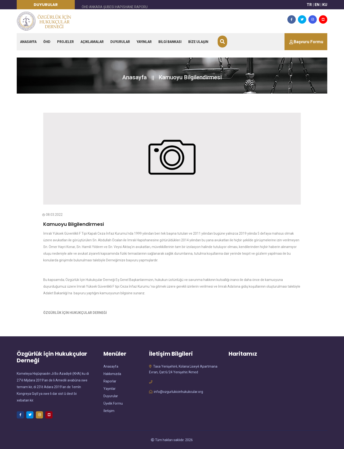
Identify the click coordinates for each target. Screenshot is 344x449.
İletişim (108, 411)
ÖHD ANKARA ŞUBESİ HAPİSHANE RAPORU (115, 7)
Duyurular (110, 396)
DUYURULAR (120, 42)
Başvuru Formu (308, 41)
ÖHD (46, 42)
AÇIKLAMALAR (92, 42)
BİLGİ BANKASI (170, 42)
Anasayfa (134, 77)
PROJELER (65, 42)
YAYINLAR (144, 42)
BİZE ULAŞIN (198, 42)
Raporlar (109, 381)
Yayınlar (109, 389)
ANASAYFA (28, 42)
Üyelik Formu (113, 403)
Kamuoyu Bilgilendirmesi (73, 224)
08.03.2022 (53, 215)
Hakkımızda (112, 374)
